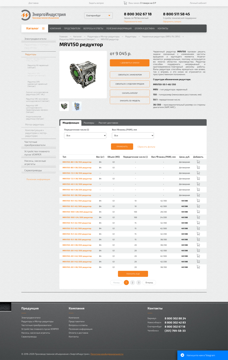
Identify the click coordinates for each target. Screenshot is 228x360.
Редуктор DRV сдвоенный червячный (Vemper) (41, 84)
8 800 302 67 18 (138, 14)
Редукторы (39, 54)
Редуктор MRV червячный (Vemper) (41, 74)
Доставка (33, 3)
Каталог (32, 28)
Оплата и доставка (145, 28)
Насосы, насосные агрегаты (39, 162)
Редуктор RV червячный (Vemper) (41, 66)
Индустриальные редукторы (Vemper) (40, 117)
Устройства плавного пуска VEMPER (39, 153)
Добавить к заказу (130, 63)
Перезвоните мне (133, 21)
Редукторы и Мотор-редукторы (39, 46)
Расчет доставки (108, 122)
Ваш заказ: (142, 3)
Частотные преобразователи (39, 143)
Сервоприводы (39, 170)
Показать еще (133, 274)
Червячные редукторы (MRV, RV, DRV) (40, 60)
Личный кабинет (198, 3)
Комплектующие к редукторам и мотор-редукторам (39, 133)
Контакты (163, 28)
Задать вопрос (96, 3)
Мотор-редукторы (39, 124)
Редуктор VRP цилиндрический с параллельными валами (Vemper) (40, 108)
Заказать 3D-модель (130, 100)
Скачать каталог (130, 93)
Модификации (71, 122)
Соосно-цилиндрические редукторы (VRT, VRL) (40, 93)
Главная (63, 36)
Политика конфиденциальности (107, 354)
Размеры (89, 122)
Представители (72, 28)
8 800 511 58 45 (176, 14)
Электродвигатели (39, 38)
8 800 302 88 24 (175, 318)
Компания (55, 28)
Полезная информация (119, 28)
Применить (122, 146)
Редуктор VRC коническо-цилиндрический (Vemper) (40, 100)
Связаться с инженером (130, 75)
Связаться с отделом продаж (129, 84)
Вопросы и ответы (93, 28)
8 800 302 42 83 (175, 322)
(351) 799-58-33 (175, 330)
